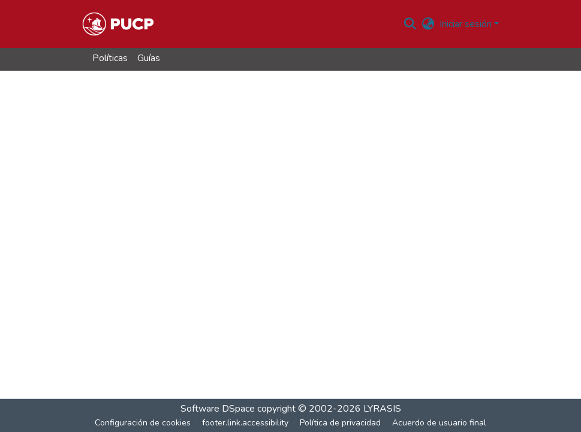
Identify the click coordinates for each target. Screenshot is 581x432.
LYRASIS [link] (382, 408)
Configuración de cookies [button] (143, 422)
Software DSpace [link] (217, 408)
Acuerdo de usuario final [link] (439, 422)
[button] (117, 24)
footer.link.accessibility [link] (245, 422)
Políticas (110, 58)
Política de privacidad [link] (340, 422)
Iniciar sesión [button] (466, 24)
